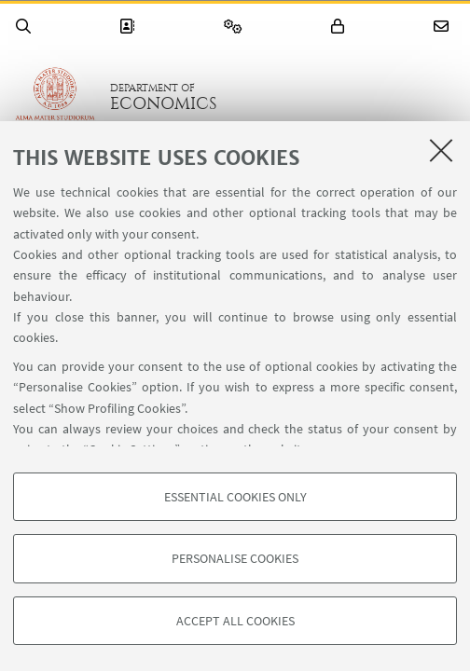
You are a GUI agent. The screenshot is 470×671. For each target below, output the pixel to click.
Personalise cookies (235, 558)
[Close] (441, 150)
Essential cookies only (235, 496)
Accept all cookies (235, 620)
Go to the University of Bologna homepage (55, 97)
